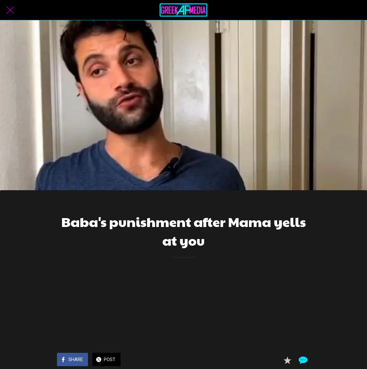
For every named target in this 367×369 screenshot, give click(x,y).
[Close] (10, 10)
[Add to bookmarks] (287, 360)
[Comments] (302, 360)
